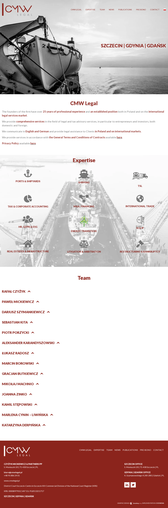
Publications (125, 9)
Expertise (90, 9)
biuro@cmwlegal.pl (13, 472)
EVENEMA (160, 503)
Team (102, 9)
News (111, 9)
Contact (154, 9)
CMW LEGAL (76, 9)
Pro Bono (141, 9)
